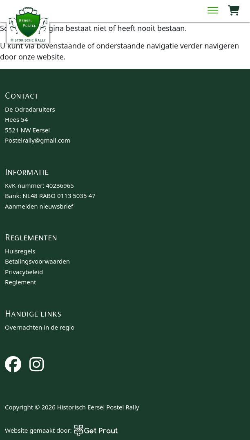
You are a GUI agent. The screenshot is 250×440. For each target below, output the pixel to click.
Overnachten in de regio (39, 327)
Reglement (20, 282)
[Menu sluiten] (213, 11)
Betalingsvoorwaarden (37, 261)
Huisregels (20, 251)
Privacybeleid (24, 272)
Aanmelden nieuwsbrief (39, 206)
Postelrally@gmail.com (37, 140)
